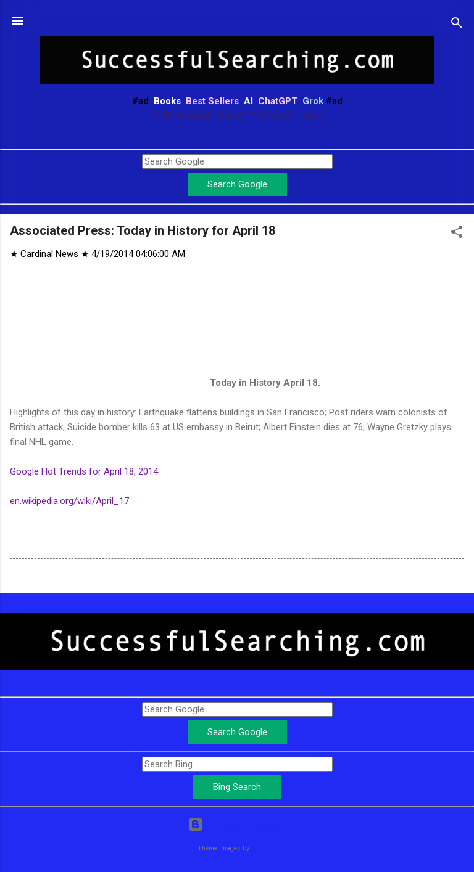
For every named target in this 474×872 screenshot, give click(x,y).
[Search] (456, 25)
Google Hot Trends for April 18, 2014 (84, 471)
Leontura (263, 848)
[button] (456, 233)
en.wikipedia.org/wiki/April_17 (69, 501)
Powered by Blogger (237, 824)
